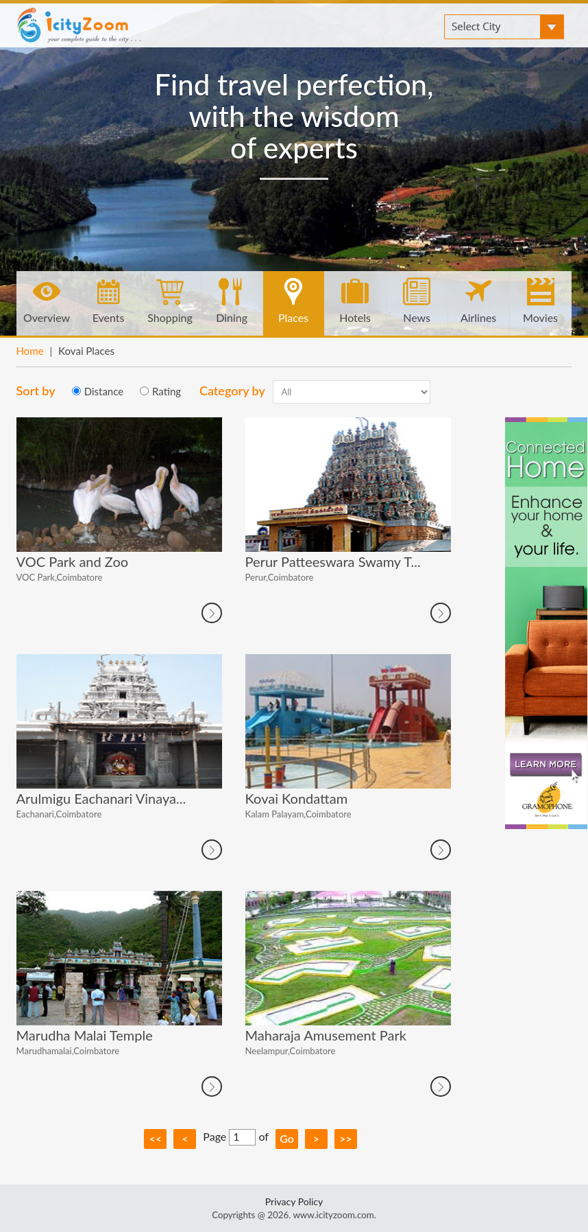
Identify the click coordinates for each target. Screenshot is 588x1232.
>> (345, 1138)
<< (155, 1138)
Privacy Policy (294, 1201)
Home (30, 351)
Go (287, 1138)
